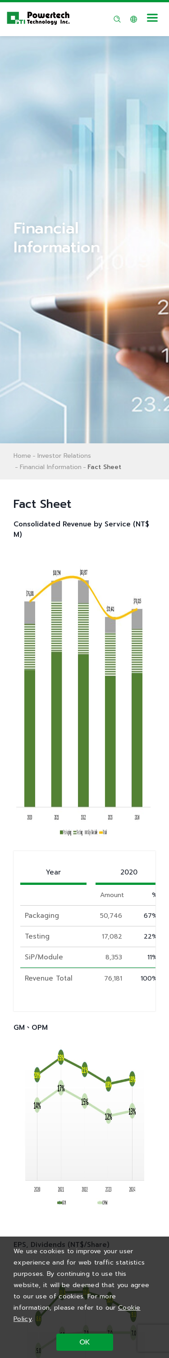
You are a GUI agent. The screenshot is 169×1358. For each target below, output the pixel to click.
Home (22, 455)
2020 (128, 872)
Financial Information (51, 467)
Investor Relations (64, 455)
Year (53, 872)
